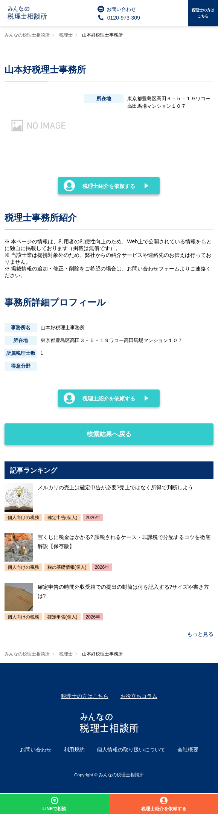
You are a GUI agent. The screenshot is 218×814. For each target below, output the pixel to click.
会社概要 (187, 750)
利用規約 (74, 750)
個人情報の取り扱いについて (131, 750)
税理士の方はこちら (203, 13)
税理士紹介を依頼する (99, 185)
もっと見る (200, 634)
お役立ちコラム (138, 696)
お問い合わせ (117, 9)
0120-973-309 (119, 17)
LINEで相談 (54, 804)
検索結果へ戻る (68, 430)
